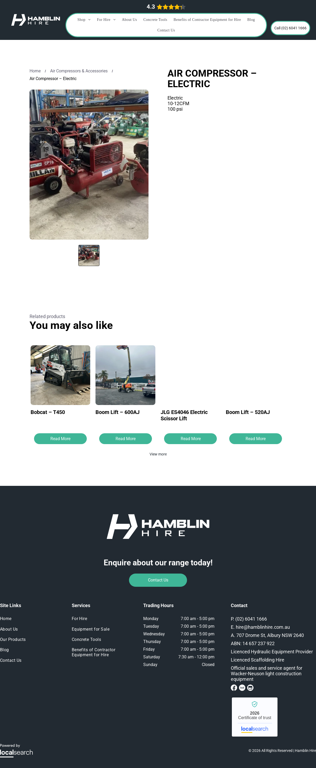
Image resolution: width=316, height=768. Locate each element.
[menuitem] (84, 20)
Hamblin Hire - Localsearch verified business (254, 717)
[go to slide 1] (88, 255)
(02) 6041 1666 (251, 619)
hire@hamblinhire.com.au (263, 627)
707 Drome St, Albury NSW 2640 (270, 635)
